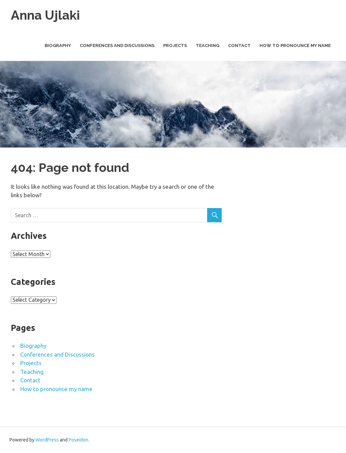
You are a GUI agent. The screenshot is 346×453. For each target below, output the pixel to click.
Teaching (207, 45)
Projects (175, 45)
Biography (58, 45)
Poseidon (78, 440)
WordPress (47, 440)
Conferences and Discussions (117, 45)
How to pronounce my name (295, 45)
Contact (239, 45)
